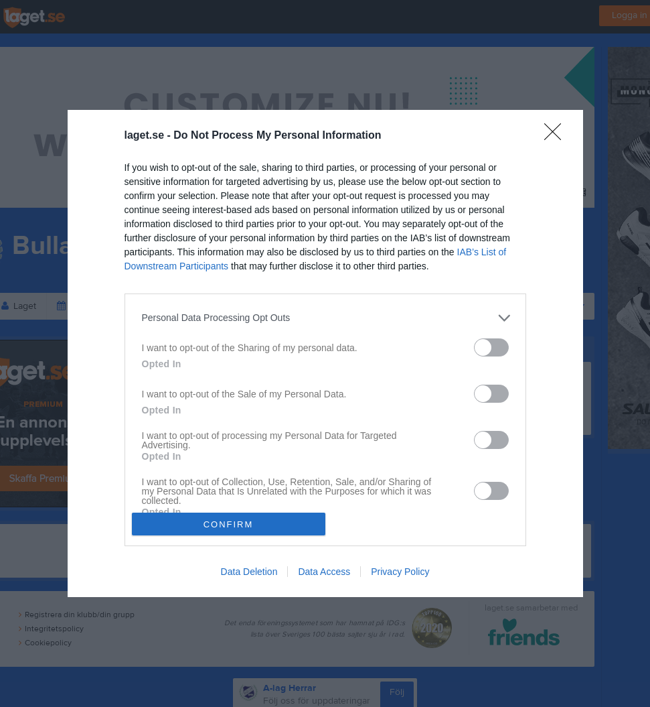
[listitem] (325, 318)
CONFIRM (229, 524)
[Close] (557, 136)
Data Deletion (249, 571)
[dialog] (325, 354)
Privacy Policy (400, 571)
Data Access (324, 571)
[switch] (491, 347)
